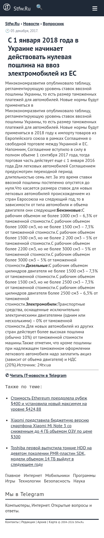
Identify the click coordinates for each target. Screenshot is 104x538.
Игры (10, 482)
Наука (79, 482)
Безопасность (57, 482)
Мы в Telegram (24, 495)
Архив (41, 523)
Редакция (28, 523)
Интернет (33, 476)
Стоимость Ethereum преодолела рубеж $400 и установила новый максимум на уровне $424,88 (49, 404)
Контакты (12, 523)
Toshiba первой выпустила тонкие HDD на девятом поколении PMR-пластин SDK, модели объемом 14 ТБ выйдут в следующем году (51, 457)
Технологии (30, 482)
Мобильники (57, 476)
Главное (13, 476)
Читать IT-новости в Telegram (38, 375)
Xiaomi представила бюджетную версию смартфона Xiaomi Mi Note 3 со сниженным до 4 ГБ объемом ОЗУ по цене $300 (51, 429)
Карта (53, 523)
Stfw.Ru (15, 8)
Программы (84, 476)
